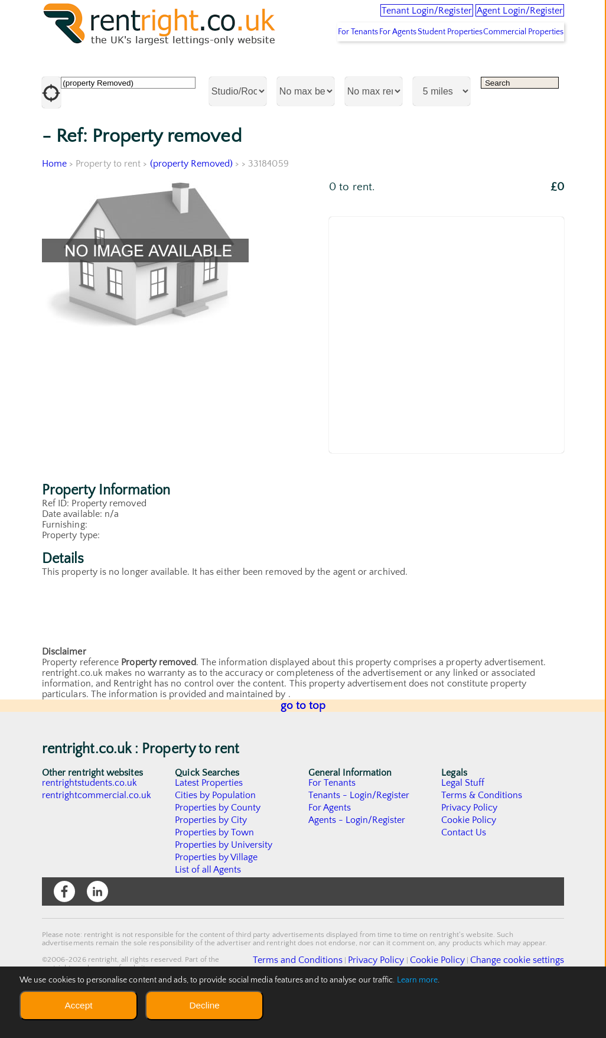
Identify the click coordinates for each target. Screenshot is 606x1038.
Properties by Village (217, 894)
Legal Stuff (463, 819)
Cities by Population (216, 832)
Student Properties (429, 68)
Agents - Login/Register (357, 856)
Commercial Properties (517, 68)
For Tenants (308, 68)
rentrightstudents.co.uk (90, 819)
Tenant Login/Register (376, 17)
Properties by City (211, 856)
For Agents (362, 68)
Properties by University (224, 881)
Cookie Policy (469, 856)
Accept (78, 1005)
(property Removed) (191, 200)
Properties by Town (215, 869)
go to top (303, 742)
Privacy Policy (469, 844)
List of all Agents (208, 906)
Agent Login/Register (504, 17)
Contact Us (464, 869)
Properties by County (218, 844)
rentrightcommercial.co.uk (97, 832)
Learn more (417, 980)
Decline (204, 1005)
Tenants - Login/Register (359, 832)
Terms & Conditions (482, 832)
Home (54, 200)
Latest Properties (209, 819)
